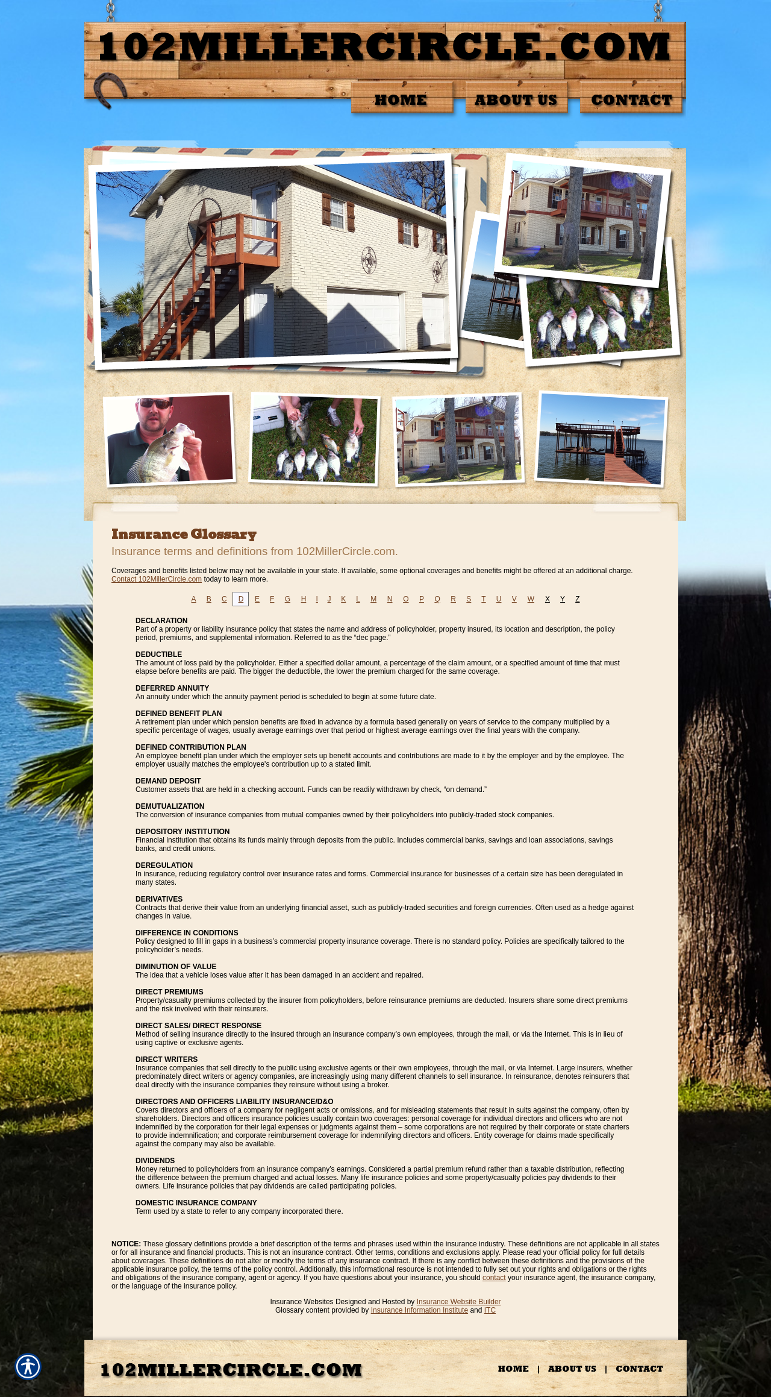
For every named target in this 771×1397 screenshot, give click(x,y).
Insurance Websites (301, 1302)
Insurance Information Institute (419, 1310)
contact (494, 1277)
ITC (490, 1310)
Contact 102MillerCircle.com (156, 579)
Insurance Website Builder (459, 1302)
